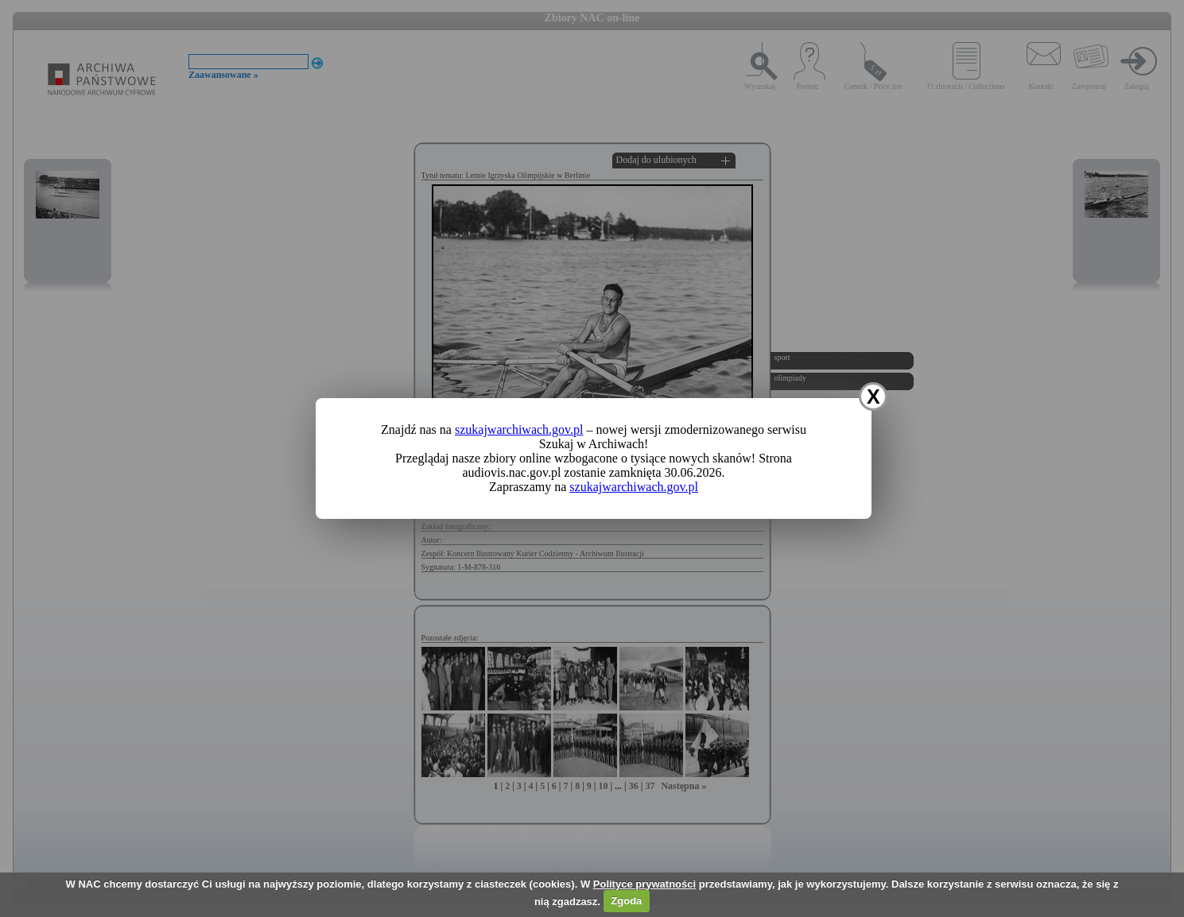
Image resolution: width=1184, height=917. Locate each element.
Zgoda (626, 901)
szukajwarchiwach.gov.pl (519, 429)
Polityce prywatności (644, 884)
